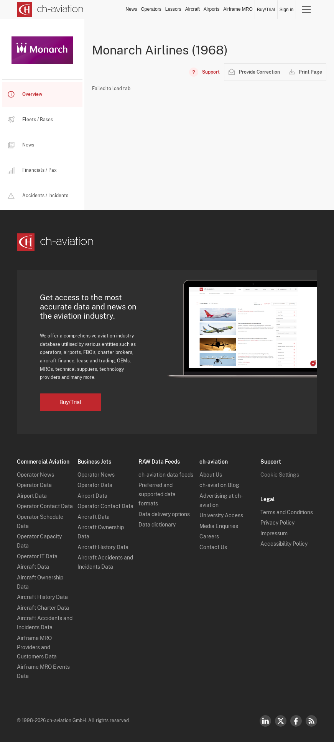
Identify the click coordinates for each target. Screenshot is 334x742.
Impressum (274, 533)
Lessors (173, 9)
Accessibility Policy (284, 544)
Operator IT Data (37, 556)
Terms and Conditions (286, 512)
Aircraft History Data (42, 597)
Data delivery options (164, 514)
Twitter (280, 721)
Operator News (35, 475)
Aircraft (192, 9)
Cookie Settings (279, 474)
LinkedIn (265, 721)
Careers (209, 536)
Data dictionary (157, 525)
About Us (210, 475)
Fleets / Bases (30, 119)
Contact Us (213, 547)
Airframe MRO (238, 9)
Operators (151, 9)
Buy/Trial (266, 9)
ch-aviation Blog (219, 485)
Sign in (287, 9)
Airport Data (32, 496)
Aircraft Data (33, 567)
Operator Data (34, 485)
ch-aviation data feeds (165, 475)
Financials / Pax (32, 170)
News (131, 9)
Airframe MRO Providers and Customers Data (37, 647)
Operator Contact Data (45, 506)
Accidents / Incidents (38, 195)
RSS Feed (311, 721)
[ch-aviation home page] (50, 9)
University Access (221, 515)
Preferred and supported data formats (157, 494)
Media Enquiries (218, 526)
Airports (211, 9)
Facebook (296, 721)
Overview (25, 94)
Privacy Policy (277, 523)
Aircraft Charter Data (43, 608)
